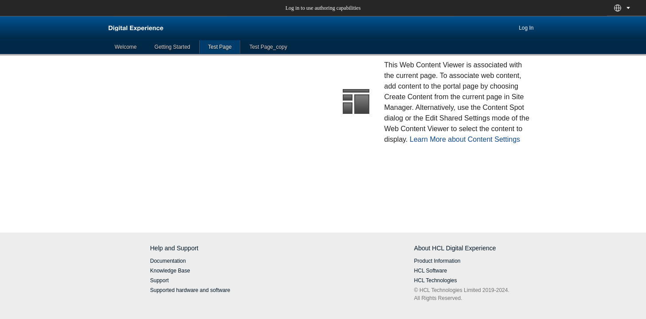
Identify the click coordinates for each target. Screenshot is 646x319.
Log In (526, 28)
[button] (617, 8)
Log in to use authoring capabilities (323, 8)
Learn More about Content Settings (465, 139)
